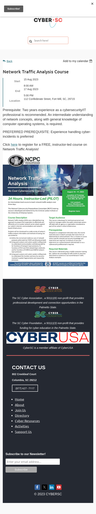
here (14, 144)
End (17, 91)
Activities (22, 426)
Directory (22, 415)
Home (19, 399)
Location (14, 100)
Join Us (20, 410)
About (19, 405)
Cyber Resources (27, 421)
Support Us (23, 431)
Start (17, 81)
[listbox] (78, 61)
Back (9, 61)
